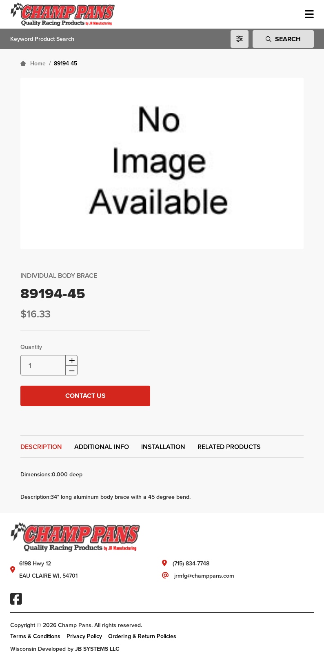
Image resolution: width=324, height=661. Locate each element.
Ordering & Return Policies (142, 636)
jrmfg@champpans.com (204, 576)
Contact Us (85, 395)
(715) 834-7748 (191, 563)
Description (41, 446)
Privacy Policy (84, 636)
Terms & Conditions (35, 636)
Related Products (229, 446)
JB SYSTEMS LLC (97, 649)
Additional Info (101, 446)
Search (283, 39)
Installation (163, 446)
